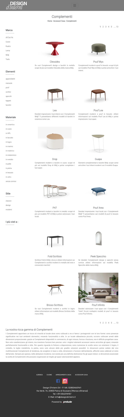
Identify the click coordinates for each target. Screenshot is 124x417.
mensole (9, 83)
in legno (9, 142)
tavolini (8, 105)
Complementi (71, 21)
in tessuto (9, 173)
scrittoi (8, 92)
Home (49, 21)
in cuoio (9, 129)
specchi (9, 96)
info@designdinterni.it (65, 397)
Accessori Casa (59, 21)
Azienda (39, 375)
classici (8, 201)
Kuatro (8, 46)
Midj (7, 55)
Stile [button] (8, 193)
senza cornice (11, 181)
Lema (8, 51)
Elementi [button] (10, 71)
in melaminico (11, 155)
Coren (8, 42)
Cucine (49, 375)
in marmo (9, 146)
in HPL (8, 133)
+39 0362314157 (63, 394)
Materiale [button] (11, 117)
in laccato (9, 138)
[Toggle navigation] (74, 5)
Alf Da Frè (9, 37)
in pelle (8, 164)
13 (117, 27)
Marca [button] (9, 30)
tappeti (8, 101)
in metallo (9, 159)
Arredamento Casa (63, 375)
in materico (10, 151)
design (8, 205)
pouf (7, 88)
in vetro (8, 177)
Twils (8, 59)
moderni (9, 210)
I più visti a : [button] (12, 221)
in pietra (9, 168)
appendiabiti (10, 79)
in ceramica (10, 125)
